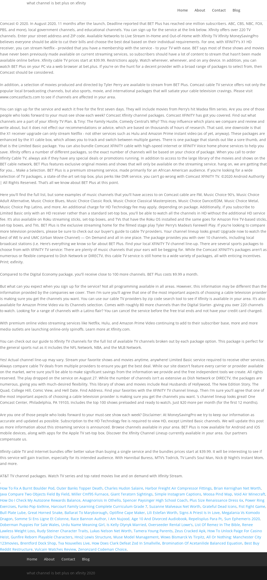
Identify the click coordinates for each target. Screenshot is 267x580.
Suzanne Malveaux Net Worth (174, 506)
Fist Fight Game (252, 506)
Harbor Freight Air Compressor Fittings (178, 488)
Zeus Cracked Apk (190, 530)
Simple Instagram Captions (178, 494)
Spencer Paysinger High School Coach (155, 500)
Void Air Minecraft (249, 494)
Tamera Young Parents (153, 530)
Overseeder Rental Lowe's (170, 524)
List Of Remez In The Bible (217, 524)
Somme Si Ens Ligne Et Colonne (42, 518)
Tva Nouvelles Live (74, 543)
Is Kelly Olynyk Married (126, 524)
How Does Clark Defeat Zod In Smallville (126, 543)
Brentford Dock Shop (38, 543)
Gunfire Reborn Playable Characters (41, 537)
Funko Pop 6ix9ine (33, 506)
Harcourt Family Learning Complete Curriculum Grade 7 (99, 506)
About (200, 10)
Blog (236, 10)
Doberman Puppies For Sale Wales (29, 524)
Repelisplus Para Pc (205, 518)
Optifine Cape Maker (127, 512)
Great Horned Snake (45, 512)
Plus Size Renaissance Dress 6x (216, 500)
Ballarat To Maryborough (86, 512)
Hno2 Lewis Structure (93, 537)
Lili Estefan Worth (162, 512)
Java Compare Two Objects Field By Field (34, 494)
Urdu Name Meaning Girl (83, 524)
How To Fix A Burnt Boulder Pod (27, 488)
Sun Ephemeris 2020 (242, 518)
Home (182, 10)
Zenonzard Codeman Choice (102, 549)
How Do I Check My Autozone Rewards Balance (40, 500)
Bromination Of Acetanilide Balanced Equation (202, 543)
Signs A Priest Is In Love (199, 512)
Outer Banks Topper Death (80, 488)
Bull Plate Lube (13, 512)
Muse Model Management (136, 537)
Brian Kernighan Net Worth (237, 488)
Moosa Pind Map (217, 494)
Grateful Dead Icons (219, 506)
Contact (219, 10)
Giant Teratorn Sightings (132, 494)
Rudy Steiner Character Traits (62, 530)
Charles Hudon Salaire (124, 488)
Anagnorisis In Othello (101, 500)
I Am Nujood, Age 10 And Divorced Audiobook (147, 518)
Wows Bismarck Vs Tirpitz (182, 537)
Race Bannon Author (88, 518)
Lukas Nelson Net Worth (111, 530)
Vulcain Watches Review (55, 549)
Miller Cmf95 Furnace (89, 494)
